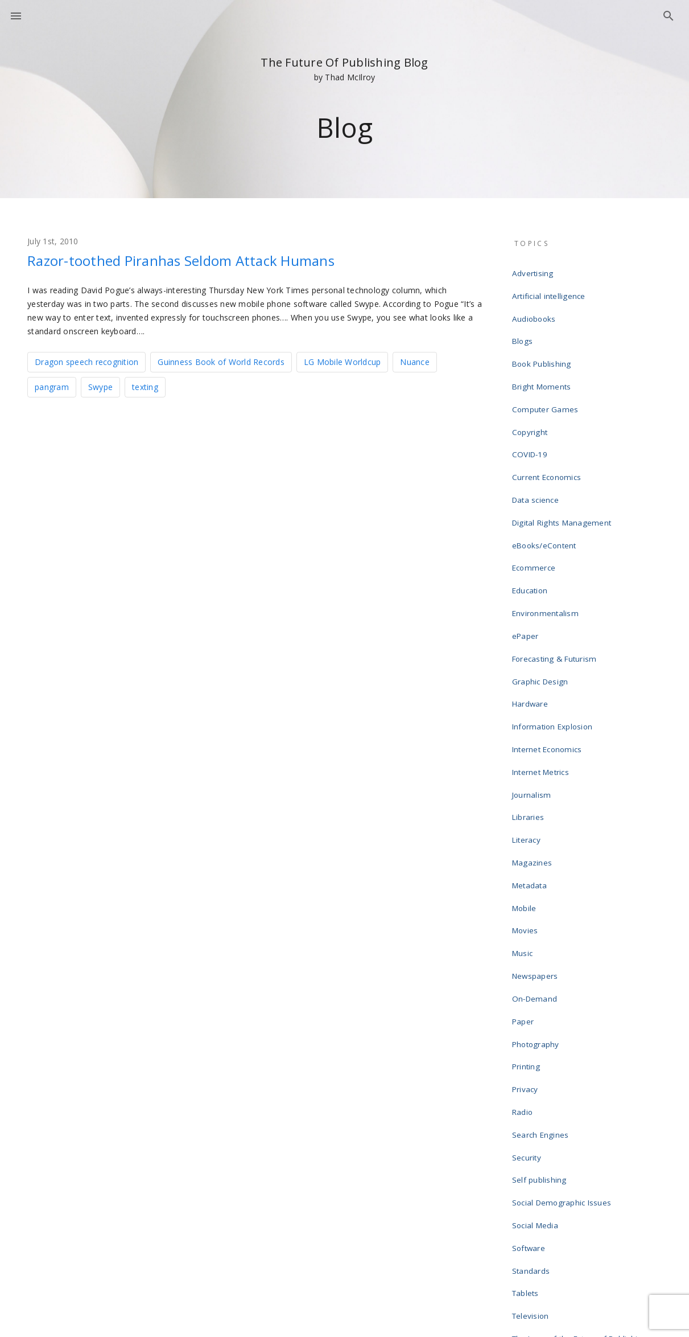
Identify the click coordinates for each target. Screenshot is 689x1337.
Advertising (534, 271)
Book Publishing (543, 344)
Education (532, 526)
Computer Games (545, 380)
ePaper (527, 562)
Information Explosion (553, 635)
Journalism (533, 690)
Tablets (527, 1091)
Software (530, 1054)
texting (145, 385)
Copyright (531, 398)
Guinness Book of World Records (221, 360)
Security (528, 982)
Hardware (532, 617)
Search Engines (542, 963)
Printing (528, 909)
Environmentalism (546, 544)
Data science (537, 453)
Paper (525, 872)
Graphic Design (542, 599)
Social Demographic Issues (562, 1018)
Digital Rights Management (561, 471)
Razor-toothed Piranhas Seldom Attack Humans (208, 259)
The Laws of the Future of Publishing (579, 1127)
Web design (535, 1182)
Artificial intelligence (550, 289)
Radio (524, 945)
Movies (527, 799)
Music (524, 818)
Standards (533, 1073)
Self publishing (541, 1000)
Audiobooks (536, 307)
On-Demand (536, 854)
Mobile (526, 781)
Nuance (415, 360)
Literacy (528, 726)
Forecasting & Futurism (555, 581)
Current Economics (547, 435)
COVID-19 (530, 417)
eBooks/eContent (545, 490)
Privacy (527, 927)
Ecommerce (534, 508)
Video (524, 1164)
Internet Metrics (542, 672)
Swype (100, 385)
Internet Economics (548, 654)
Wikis (523, 1200)
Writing (526, 1218)
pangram (52, 385)
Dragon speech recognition (86, 360)
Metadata (531, 763)
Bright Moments (542, 362)
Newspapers (537, 836)
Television (532, 1109)
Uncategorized (540, 1146)
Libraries (530, 708)
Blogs (524, 326)
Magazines (534, 745)
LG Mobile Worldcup (342, 360)
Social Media (537, 1036)
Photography (537, 890)
